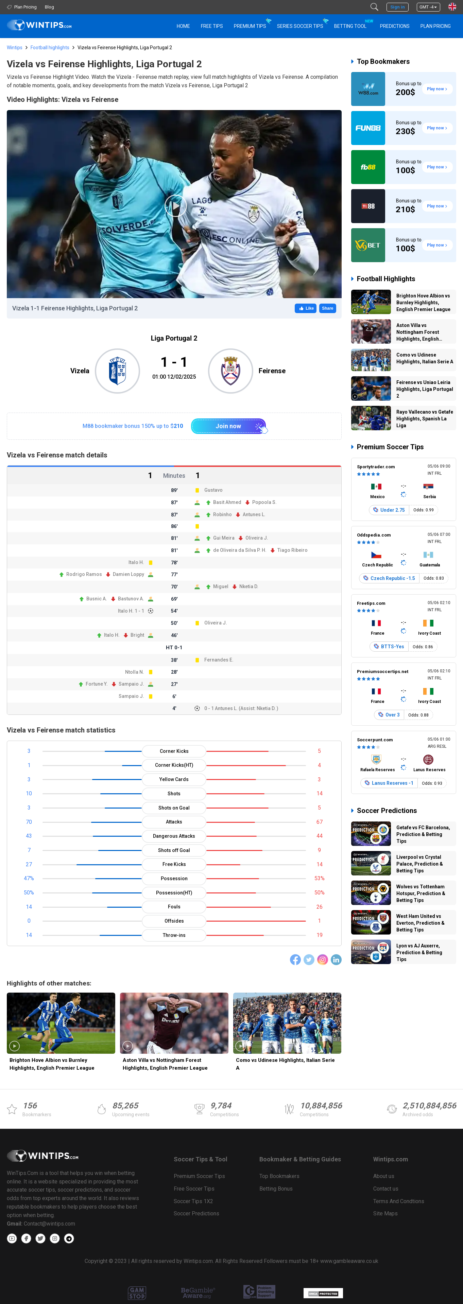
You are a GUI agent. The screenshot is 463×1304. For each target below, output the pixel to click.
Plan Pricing (436, 26)
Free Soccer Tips (194, 1188)
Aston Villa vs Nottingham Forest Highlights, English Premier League (165, 1064)
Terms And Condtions (398, 1201)
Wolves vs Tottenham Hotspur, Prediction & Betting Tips (420, 893)
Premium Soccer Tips (390, 447)
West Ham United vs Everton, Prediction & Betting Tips (420, 922)
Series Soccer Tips (300, 26)
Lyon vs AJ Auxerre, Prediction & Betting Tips (419, 952)
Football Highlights (386, 279)
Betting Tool (353, 23)
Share (327, 308)
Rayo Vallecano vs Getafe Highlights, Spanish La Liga (424, 418)
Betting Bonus (276, 1188)
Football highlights (50, 47)
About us (383, 1176)
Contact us (385, 1188)
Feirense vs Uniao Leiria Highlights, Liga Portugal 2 (424, 389)
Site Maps (385, 1213)
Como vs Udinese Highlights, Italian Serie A (285, 1064)
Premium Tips (250, 26)
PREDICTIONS (395, 26)
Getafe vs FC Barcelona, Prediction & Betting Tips (423, 834)
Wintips (14, 47)
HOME (183, 26)
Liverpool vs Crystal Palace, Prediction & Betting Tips (419, 863)
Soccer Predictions (387, 811)
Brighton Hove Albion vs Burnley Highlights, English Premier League (52, 1064)
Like (305, 308)
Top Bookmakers (383, 61)
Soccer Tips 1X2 (193, 1201)
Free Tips (212, 26)
